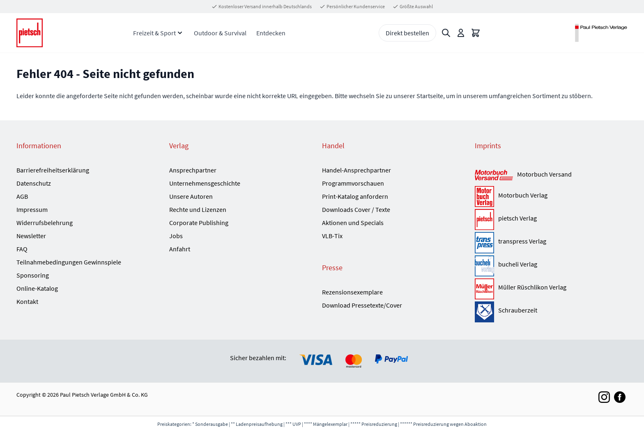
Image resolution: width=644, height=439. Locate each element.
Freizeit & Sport (154, 33)
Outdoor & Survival (220, 33)
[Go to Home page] (29, 33)
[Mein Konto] (461, 33)
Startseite (429, 96)
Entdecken (270, 33)
